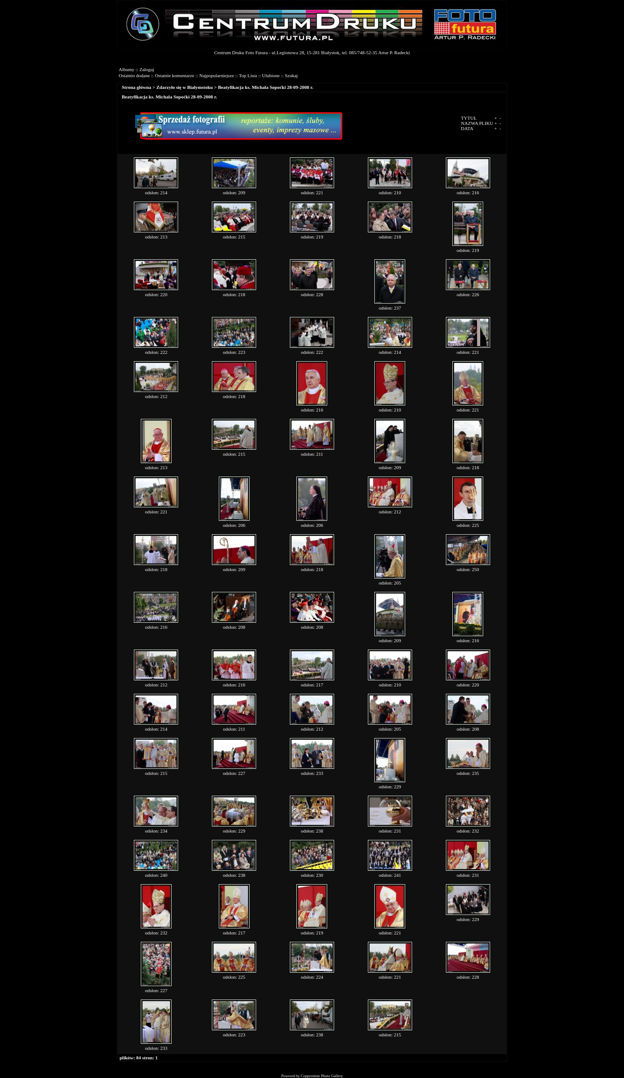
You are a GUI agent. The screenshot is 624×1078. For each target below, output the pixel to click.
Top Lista (248, 75)
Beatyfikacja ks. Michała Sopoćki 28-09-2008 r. (265, 87)
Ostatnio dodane (134, 75)
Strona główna (136, 87)
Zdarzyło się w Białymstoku (184, 87)
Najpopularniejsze (216, 75)
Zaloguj (147, 69)
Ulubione (271, 75)
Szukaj (291, 75)
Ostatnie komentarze (174, 75)
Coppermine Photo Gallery (322, 1076)
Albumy (126, 69)
